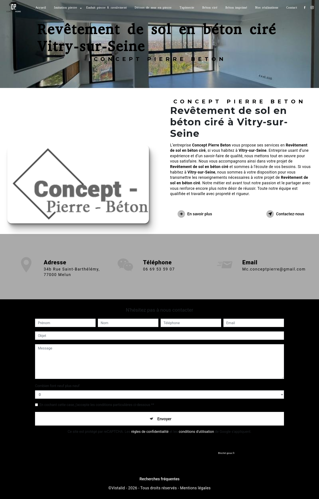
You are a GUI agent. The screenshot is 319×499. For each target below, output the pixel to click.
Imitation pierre (65, 7)
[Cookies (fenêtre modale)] (1, 496)
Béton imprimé (236, 7)
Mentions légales (195, 489)
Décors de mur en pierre (152, 7)
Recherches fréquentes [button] (159, 480)
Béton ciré (209, 7)
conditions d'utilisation (196, 433)
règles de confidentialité (150, 433)
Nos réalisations (266, 7)
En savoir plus (197, 214)
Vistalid (118, 489)
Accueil (40, 7)
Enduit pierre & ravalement (106, 7)
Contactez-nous (283, 214)
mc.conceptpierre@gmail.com (274, 263)
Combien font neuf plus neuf (57, 386)
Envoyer (164, 419)
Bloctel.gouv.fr (226, 454)
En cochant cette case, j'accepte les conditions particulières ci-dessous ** (96, 405)
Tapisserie (186, 7)
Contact (291, 7)
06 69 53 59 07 (159, 275)
